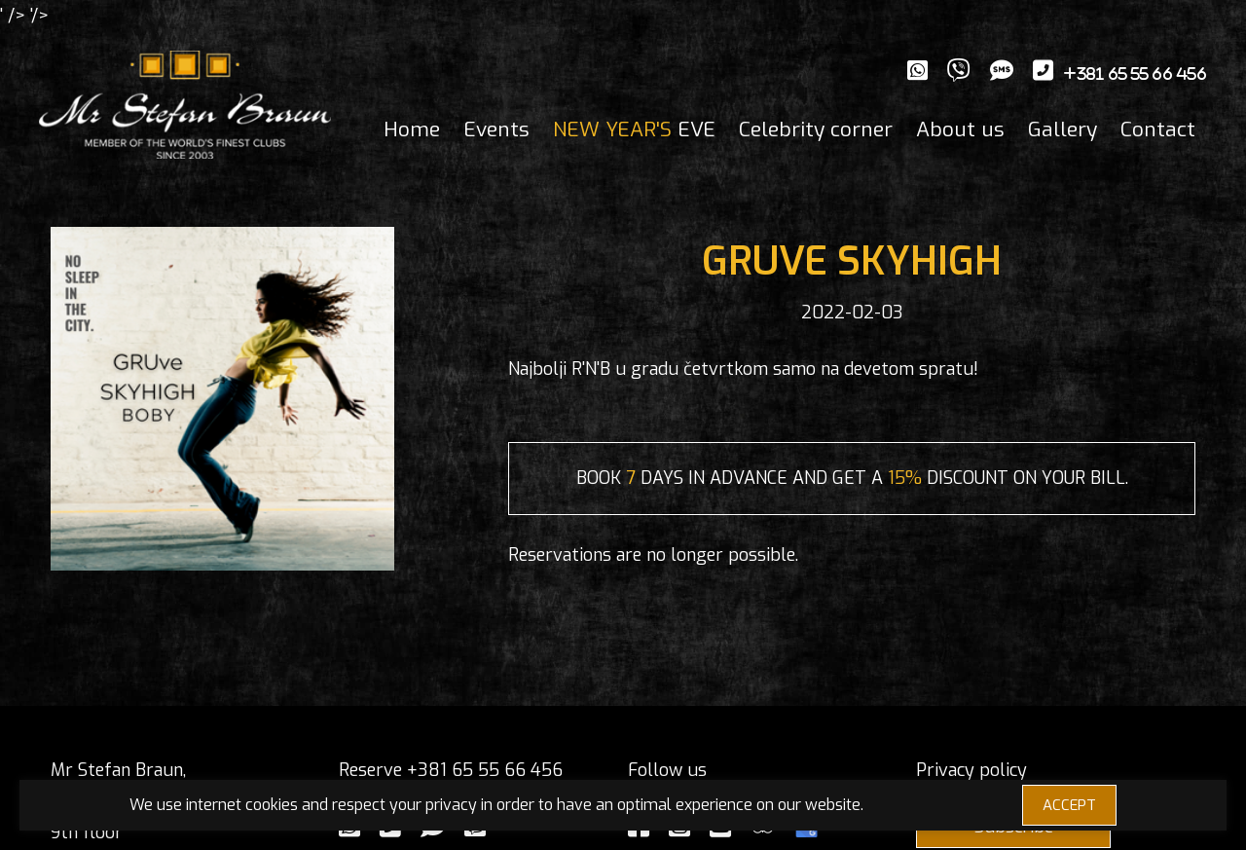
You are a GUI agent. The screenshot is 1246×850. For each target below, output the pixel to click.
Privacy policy (971, 770)
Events (496, 129)
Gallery (1062, 129)
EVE (634, 129)
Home (412, 129)
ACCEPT (1069, 805)
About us (960, 129)
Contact (1157, 129)
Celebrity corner (816, 129)
